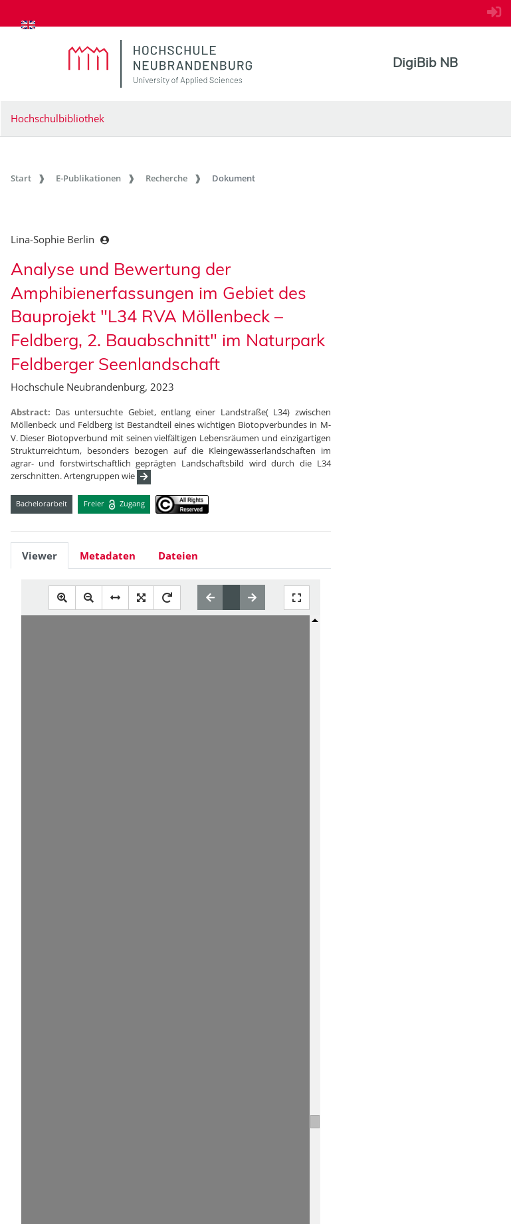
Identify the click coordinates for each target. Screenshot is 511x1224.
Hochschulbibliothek (57, 118)
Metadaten (108, 555)
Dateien (178, 555)
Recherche (166, 178)
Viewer (39, 555)
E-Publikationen (88, 178)
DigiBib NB (425, 62)
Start (21, 178)
